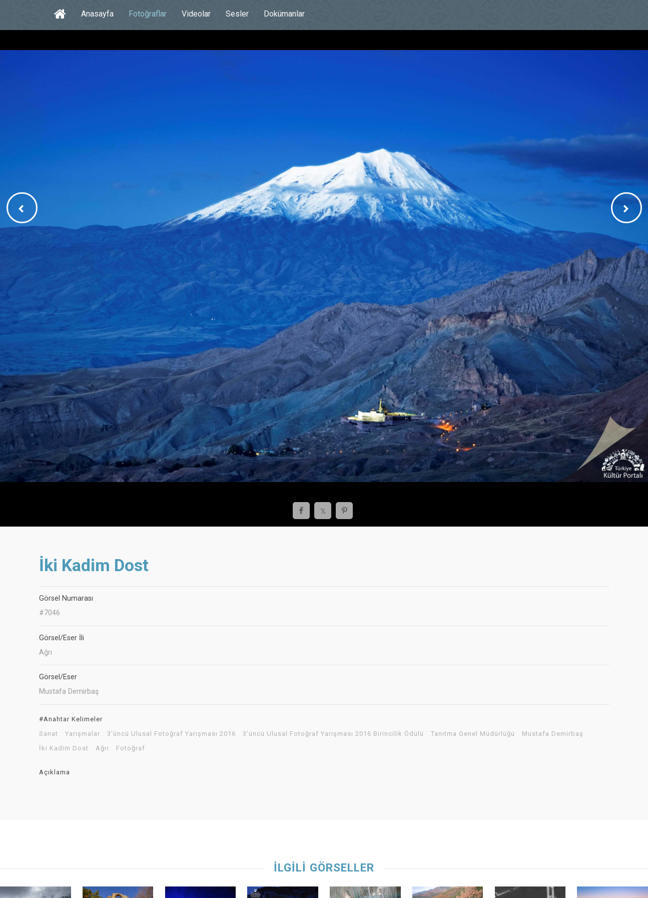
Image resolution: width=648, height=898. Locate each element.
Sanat (48, 733)
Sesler (237, 14)
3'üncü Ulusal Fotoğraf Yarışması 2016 (171, 733)
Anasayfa (97, 14)
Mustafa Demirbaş (552, 733)
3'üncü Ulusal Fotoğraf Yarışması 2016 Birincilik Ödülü (333, 733)
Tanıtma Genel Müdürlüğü (473, 733)
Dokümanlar (284, 14)
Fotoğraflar (148, 14)
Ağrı (102, 748)
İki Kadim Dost (64, 748)
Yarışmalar (82, 733)
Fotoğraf (130, 748)
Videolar (196, 14)
